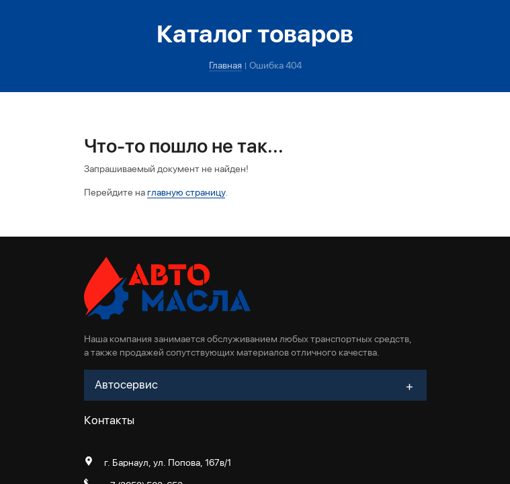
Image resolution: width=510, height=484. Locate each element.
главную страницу (186, 192)
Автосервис (126, 384)
